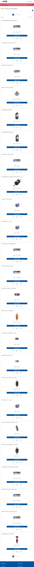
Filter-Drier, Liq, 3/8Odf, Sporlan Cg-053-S (10, 446)
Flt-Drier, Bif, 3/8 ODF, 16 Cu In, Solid (9, 361)
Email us (21, 553)
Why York (2, 553)
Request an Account (4, 543)
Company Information (14, 560)
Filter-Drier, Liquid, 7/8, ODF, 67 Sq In (9, 489)
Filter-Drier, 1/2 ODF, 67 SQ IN (8, 148)
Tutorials (2, 547)
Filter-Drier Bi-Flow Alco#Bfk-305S (8, 233)
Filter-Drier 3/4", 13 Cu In (7, 382)
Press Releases (3, 555)
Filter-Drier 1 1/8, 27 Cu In (7, 190)
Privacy (9, 560)
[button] (13, 37)
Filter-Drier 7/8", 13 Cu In (7, 212)
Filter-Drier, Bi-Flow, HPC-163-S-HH (9, 276)
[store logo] (5, 1)
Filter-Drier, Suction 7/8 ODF (7, 84)
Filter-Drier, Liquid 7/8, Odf (7, 254)
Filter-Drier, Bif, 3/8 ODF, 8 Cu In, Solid (9, 425)
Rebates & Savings (21, 545)
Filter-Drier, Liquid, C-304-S (7, 63)
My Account (3, 541)
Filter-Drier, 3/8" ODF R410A (7, 297)
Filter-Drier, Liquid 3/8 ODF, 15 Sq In (9, 318)
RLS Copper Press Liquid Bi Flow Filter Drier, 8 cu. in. (12, 169)
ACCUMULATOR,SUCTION (7, 105)
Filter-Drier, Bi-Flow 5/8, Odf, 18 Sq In (9, 467)
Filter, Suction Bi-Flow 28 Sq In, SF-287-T (10, 403)
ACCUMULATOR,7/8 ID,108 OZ (8, 127)
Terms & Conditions (3, 560)
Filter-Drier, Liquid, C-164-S (7, 339)
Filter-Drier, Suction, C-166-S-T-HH (8, 41)
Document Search (21, 543)
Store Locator (3, 545)
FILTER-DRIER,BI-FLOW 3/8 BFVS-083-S (9, 20)
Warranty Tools (20, 541)
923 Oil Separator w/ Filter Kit (8, 510)
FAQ (18, 547)
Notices (20, 560)
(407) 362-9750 (22, 555)
